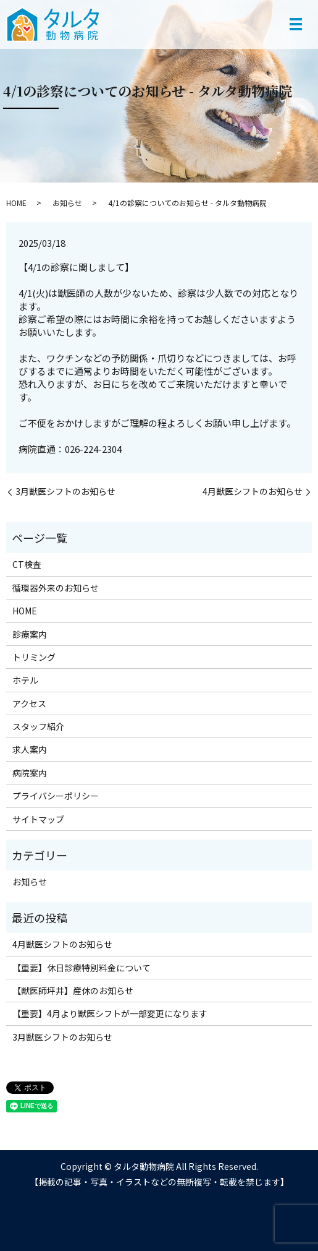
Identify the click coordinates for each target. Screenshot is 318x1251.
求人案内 (29, 749)
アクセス (29, 703)
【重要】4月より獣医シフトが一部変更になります (109, 1013)
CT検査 (26, 564)
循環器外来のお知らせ (55, 588)
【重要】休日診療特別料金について (81, 967)
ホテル (25, 680)
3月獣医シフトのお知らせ (65, 491)
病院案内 (29, 773)
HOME (16, 202)
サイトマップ (38, 819)
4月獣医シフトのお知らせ (253, 491)
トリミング (34, 657)
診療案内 (29, 634)
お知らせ (67, 202)
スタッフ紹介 (38, 726)
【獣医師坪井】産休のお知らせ (72, 990)
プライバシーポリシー (55, 795)
